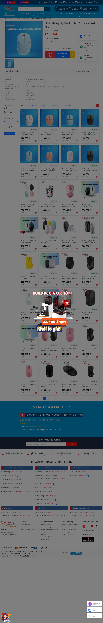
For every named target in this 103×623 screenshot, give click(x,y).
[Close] (70, 293)
